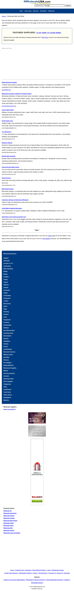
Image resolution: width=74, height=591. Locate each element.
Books (5, 274)
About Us (60, 573)
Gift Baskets (7, 325)
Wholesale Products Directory (35, 580)
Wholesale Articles (58, 570)
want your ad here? (9, 409)
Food (5, 317)
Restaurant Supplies (9, 368)
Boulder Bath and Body (8, 156)
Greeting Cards (8, 333)
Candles (6, 277)
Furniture (6, 322)
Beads (5, 271)
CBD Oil (5, 285)
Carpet (5, 282)
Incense (5, 338)
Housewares (7, 336)
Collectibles (7, 295)
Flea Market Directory (39, 570)
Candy (5, 279)
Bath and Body (8, 269)
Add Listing (28, 11)
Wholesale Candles (9, 518)
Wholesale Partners (25, 573)
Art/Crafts (6, 261)
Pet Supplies (7, 362)
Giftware (6, 328)
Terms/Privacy (42, 573)
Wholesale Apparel (8, 515)
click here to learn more (49, 33)
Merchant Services (9, 352)
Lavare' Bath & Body (8, 110)
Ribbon (5, 370)
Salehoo (67, 580)
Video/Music (7, 397)
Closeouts (6, 290)
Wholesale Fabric (8, 525)
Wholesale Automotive (10, 513)
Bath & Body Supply (8, 189)
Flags (5, 309)
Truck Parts (7, 392)
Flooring (6, 311)
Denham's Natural (7, 142)
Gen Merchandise (9, 330)
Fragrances (7, 320)
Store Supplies (8, 381)
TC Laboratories (6, 131)
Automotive (7, 266)
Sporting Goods (8, 379)
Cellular (5, 287)
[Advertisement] (18, 65)
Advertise (35, 11)
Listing (50, 235)
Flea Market (43, 11)
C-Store (5, 301)
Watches (6, 400)
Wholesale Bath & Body (10, 520)
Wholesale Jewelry (8, 530)
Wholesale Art (7, 510)
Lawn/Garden (7, 349)
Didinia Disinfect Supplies (9, 82)
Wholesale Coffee (8, 523)
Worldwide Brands (37, 583)
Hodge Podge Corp (7, 120)
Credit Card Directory (11, 573)
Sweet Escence (6, 178)
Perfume (6, 360)
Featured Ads (19, 570)
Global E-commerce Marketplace (14, 580)
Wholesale (51, 11)
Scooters (6, 376)
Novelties (6, 357)
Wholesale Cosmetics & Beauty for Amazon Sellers (16, 93)
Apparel (5, 258)
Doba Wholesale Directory (54, 580)
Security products (9, 373)
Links (49, 570)
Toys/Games (7, 389)
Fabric (5, 306)
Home (21, 11)
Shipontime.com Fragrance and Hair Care (14, 216)
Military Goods (8, 354)
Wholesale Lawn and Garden (11, 533)
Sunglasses (7, 384)
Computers (6, 298)
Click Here (44, 37)
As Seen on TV (8, 263)
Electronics (7, 303)
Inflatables (6, 341)
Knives (5, 346)
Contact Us (52, 573)
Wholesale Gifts (8, 528)
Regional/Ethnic (8, 365)
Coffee (5, 293)
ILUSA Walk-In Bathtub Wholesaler (12, 208)
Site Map (67, 573)
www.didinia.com (6, 89)
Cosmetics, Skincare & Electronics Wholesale (15, 200)
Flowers (5, 314)
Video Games (7, 395)
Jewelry (5, 344)
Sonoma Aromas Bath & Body (10, 167)
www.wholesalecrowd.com (9, 106)
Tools (5, 387)
